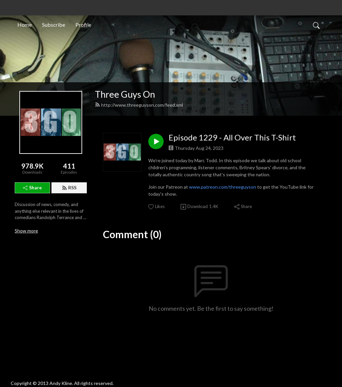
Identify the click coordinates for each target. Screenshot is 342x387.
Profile (83, 24)
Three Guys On (125, 94)
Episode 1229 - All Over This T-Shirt (232, 137)
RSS (69, 187)
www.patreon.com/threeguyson (222, 187)
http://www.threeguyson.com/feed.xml (139, 105)
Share (32, 187)
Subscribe (53, 24)
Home (24, 24)
